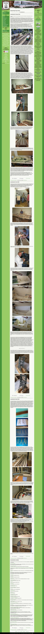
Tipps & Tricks (4, 21)
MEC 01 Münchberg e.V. (13, 599)
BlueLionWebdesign (5, 31)
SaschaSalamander (6, 58)
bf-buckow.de (11, 592)
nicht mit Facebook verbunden (12, 178)
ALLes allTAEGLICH (6, 55)
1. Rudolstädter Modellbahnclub (14, 597)
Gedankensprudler (6, 59)
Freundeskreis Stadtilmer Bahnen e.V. (14, 617)
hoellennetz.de (12, 578)
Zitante (6, 53)
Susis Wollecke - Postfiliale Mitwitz (6, 61)
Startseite (16, 8)
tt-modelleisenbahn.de (12, 585)
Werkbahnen (4, 22)
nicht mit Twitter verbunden (20, 178)
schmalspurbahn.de (12, 590)
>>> (41, 12)
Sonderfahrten (4, 23)
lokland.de (11, 581)
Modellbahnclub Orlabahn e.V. (13, 180)
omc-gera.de (11, 574)
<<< (34, 12)
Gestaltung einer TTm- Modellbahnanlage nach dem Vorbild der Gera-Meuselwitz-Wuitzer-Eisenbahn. (21, 567)
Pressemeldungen (5, 26)
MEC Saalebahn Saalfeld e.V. (13, 621)
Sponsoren (4, 20)
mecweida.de (11, 576)
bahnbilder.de (12, 583)
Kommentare (24, 180)
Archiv (19, 8)
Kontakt (21, 8)
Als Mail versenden (28, 178)
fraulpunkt (6, 56)
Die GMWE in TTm (5, 30)
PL (26, 180)
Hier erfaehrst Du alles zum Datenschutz (26, 633)
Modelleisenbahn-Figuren (13, 609)
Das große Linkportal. (12, 563)
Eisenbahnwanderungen (5, 24)
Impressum (24, 8)
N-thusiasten (11, 604)
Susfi (5, 60)
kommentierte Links (5, 25)
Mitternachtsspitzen (6, 57)
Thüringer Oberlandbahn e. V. (13, 611)
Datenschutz (27, 8)
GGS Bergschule (6, 54)
